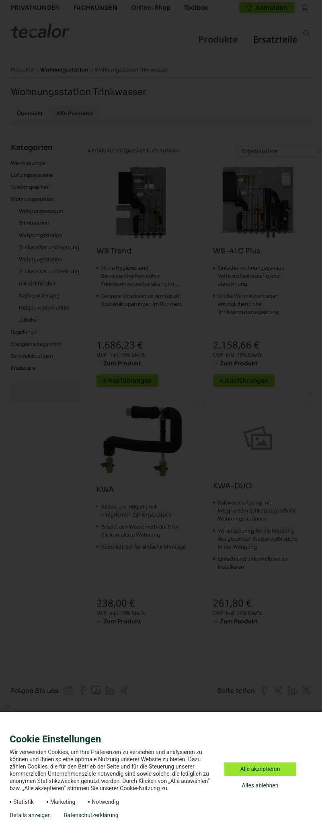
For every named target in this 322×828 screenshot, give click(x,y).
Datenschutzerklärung (91, 815)
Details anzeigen (30, 815)
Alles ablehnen (260, 785)
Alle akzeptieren (260, 769)
